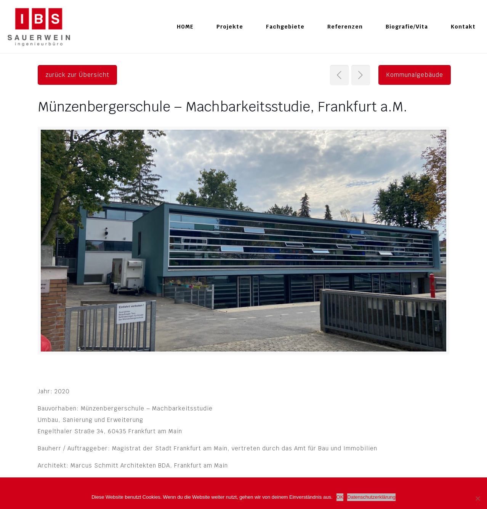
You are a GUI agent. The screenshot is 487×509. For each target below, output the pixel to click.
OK (340, 497)
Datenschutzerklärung (371, 497)
